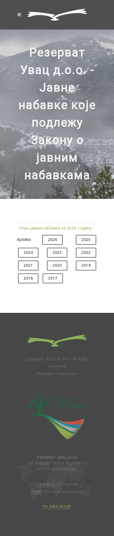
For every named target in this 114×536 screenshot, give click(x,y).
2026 (52, 239)
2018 (28, 278)
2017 (52, 278)
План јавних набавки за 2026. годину (55, 228)
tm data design (57, 506)
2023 (57, 252)
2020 (57, 265)
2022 (86, 252)
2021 (28, 265)
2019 (86, 265)
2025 (86, 239)
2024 (28, 252)
